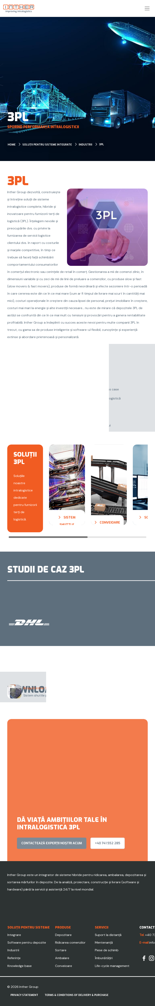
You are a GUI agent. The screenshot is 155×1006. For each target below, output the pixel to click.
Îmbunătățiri (104, 958)
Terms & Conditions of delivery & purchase (76, 995)
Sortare (60, 950)
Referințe (14, 958)
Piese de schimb (106, 950)
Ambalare (62, 958)
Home (12, 144)
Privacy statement (24, 995)
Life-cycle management (112, 966)
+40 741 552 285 (107, 858)
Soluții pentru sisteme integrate (47, 144)
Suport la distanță (108, 935)
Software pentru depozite (26, 942)
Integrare (14, 935)
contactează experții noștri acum (51, 858)
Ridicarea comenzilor (70, 942)
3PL (101, 144)
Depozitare (63, 935)
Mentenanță (104, 942)
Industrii (85, 144)
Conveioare (63, 966)
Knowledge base (19, 966)
